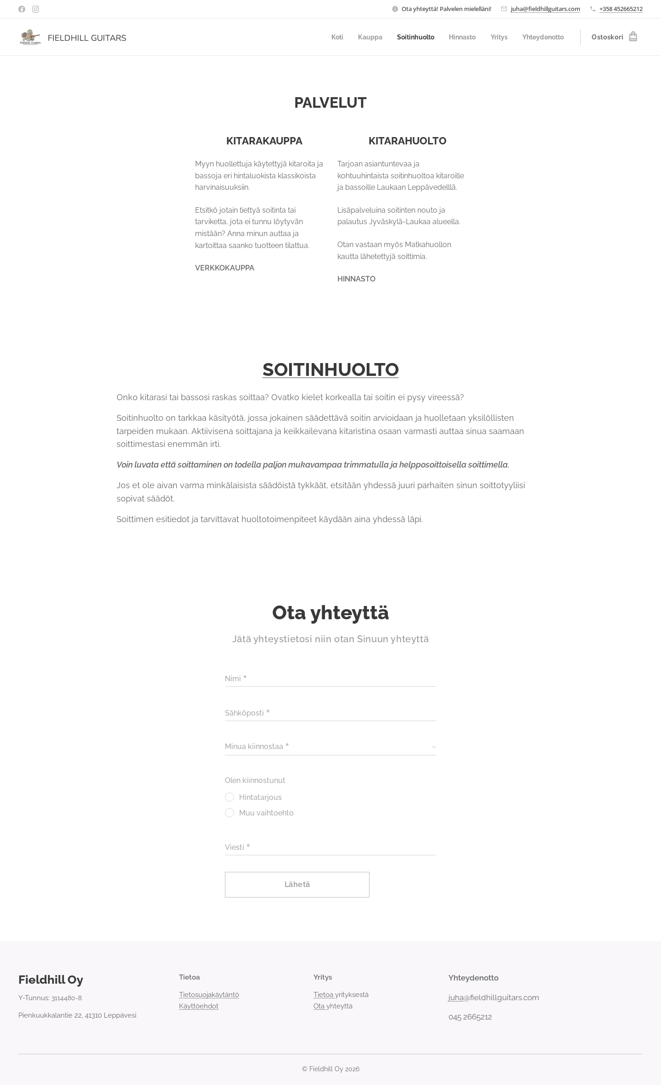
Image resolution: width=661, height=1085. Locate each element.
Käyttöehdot (198, 1006)
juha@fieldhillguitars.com (545, 9)
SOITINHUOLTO (331, 369)
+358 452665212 (621, 9)
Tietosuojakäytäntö (209, 995)
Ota (320, 1006)
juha (456, 997)
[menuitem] (326, 37)
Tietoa (324, 995)
